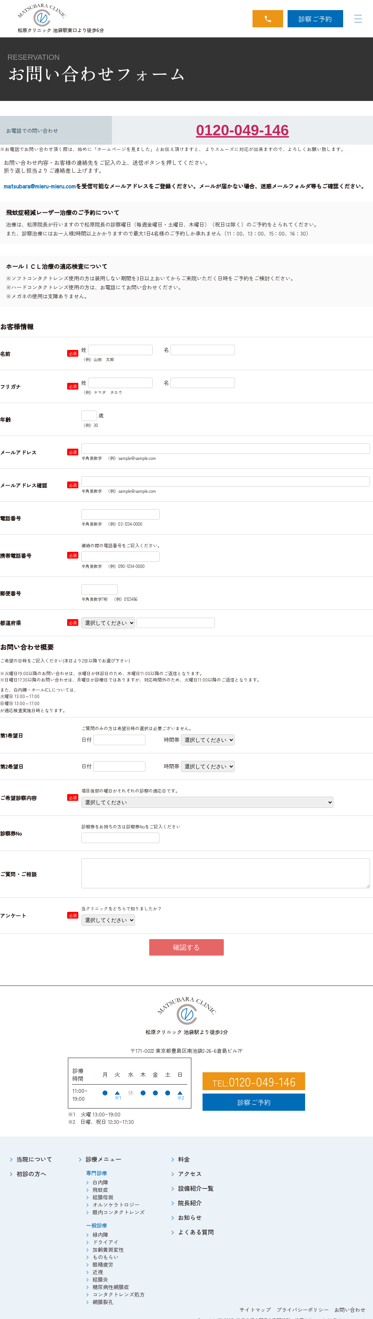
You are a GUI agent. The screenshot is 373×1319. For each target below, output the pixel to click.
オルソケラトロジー (116, 1204)
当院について (34, 1158)
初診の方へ (31, 1173)
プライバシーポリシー (302, 1309)
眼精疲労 (103, 1264)
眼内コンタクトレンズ (119, 1212)
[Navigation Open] (358, 19)
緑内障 (100, 1234)
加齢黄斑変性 (108, 1249)
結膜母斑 (103, 1197)
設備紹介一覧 (196, 1188)
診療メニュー (103, 1158)
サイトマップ (255, 1309)
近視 (98, 1272)
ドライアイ (106, 1242)
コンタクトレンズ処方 (119, 1294)
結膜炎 (100, 1279)
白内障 (100, 1182)
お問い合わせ (350, 1309)
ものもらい (106, 1257)
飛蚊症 (100, 1189)
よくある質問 (196, 1231)
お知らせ (190, 1217)
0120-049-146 (242, 130)
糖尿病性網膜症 (111, 1287)
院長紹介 (190, 1202)
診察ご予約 (315, 19)
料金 (184, 1158)
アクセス (190, 1173)
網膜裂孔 (103, 1302)
